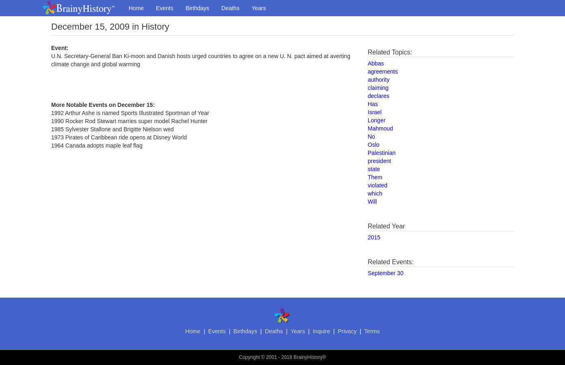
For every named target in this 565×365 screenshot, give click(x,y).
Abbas (376, 63)
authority (379, 79)
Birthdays (197, 8)
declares (378, 96)
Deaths (230, 8)
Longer (377, 120)
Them (375, 177)
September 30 (385, 273)
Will (372, 201)
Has (373, 104)
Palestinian (382, 153)
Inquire (321, 331)
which (375, 193)
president (379, 161)
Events (164, 8)
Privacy (347, 331)
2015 (374, 237)
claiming (378, 88)
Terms (372, 331)
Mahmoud (380, 128)
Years (259, 8)
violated (377, 185)
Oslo (374, 144)
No (371, 136)
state (374, 169)
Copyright (249, 357)
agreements (383, 71)
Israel (375, 112)
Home (136, 8)
